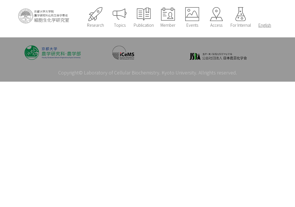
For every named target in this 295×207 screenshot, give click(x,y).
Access (216, 25)
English (264, 25)
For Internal (240, 25)
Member (167, 25)
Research (95, 25)
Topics (120, 25)
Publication (144, 25)
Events (192, 25)
